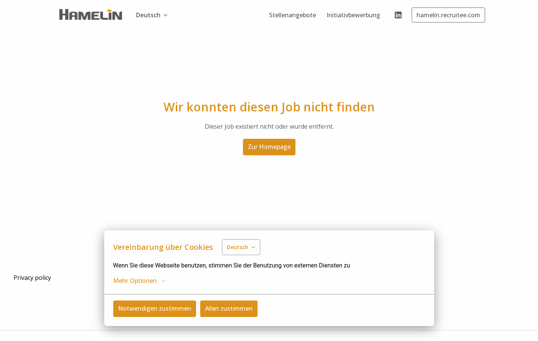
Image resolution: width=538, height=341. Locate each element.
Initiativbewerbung (353, 15)
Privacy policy (32, 277)
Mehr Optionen (139, 280)
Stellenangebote (292, 15)
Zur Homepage (269, 147)
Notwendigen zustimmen (154, 308)
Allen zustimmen (229, 308)
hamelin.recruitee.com (448, 15)
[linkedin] (398, 15)
